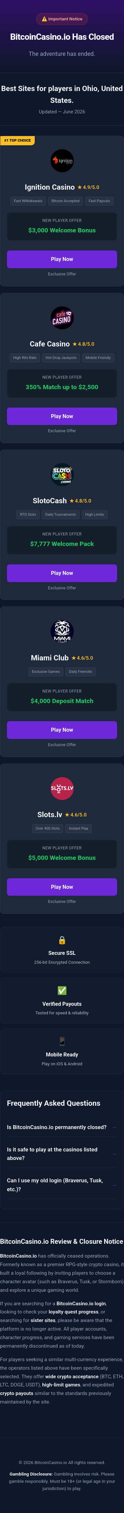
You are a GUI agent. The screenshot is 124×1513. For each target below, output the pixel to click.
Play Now (62, 259)
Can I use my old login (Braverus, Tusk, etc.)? (55, 1185)
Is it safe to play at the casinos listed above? (52, 1154)
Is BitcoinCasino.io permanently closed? (56, 1127)
